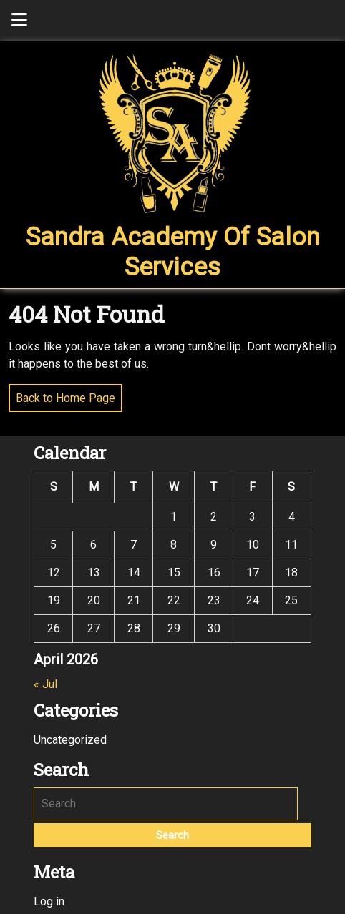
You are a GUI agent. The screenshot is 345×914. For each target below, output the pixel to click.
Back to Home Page (62, 394)
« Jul (45, 684)
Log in (49, 901)
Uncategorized (70, 740)
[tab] (19, 20)
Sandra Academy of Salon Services (173, 252)
